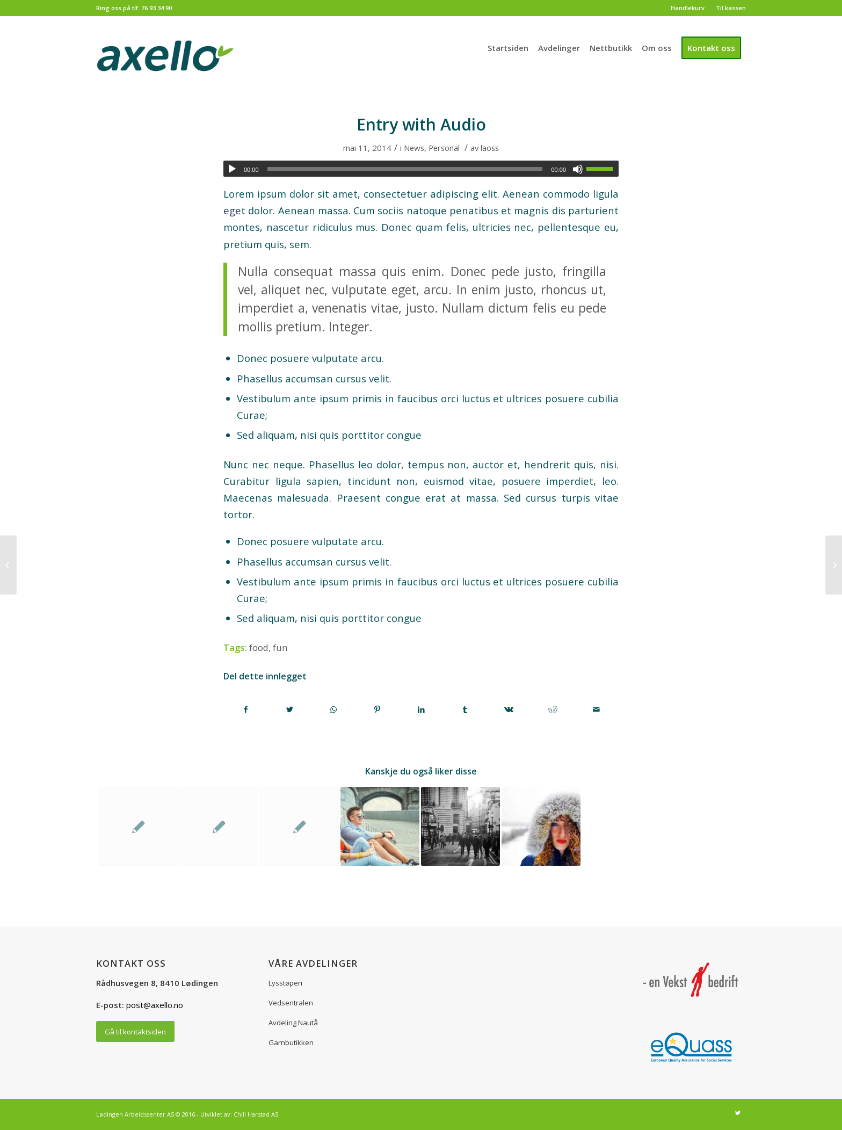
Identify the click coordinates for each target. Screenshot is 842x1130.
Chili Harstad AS (256, 1114)
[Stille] (577, 169)
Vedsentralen (290, 1003)
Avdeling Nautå (293, 1022)
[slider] (405, 169)
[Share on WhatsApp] (333, 709)
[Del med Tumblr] (465, 709)
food (258, 647)
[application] (421, 169)
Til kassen (731, 8)
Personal (444, 147)
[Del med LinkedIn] (421, 709)
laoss (490, 147)
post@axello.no (154, 1004)
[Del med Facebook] (246, 709)
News (414, 147)
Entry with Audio (421, 124)
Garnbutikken (291, 1042)
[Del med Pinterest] (378, 709)
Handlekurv (688, 8)
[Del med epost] (596, 709)
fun (280, 647)
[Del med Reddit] (553, 709)
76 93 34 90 (156, 8)
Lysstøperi (285, 983)
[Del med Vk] (509, 709)
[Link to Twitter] (738, 1113)
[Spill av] (232, 169)
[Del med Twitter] (290, 709)
